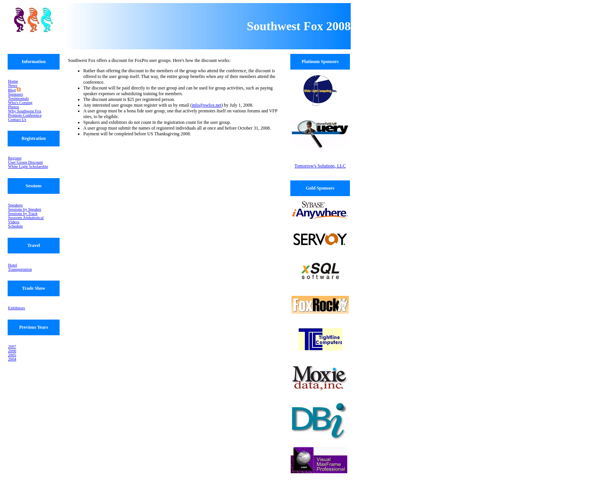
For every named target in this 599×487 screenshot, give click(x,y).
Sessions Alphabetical (26, 218)
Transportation (20, 269)
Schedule (15, 226)
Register (15, 158)
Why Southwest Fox (24, 111)
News (12, 85)
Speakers (15, 205)
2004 (12, 359)
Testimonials (18, 98)
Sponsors (15, 94)
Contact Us (17, 119)
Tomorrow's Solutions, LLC (320, 166)
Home (13, 81)
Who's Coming (20, 103)
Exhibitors (16, 308)
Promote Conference (25, 115)
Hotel (12, 265)
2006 (12, 351)
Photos (13, 107)
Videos (13, 222)
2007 (12, 346)
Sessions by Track (22, 213)
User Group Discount (25, 162)
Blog (12, 90)
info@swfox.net (206, 105)
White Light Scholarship (28, 166)
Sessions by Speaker (24, 209)
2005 (12, 355)
